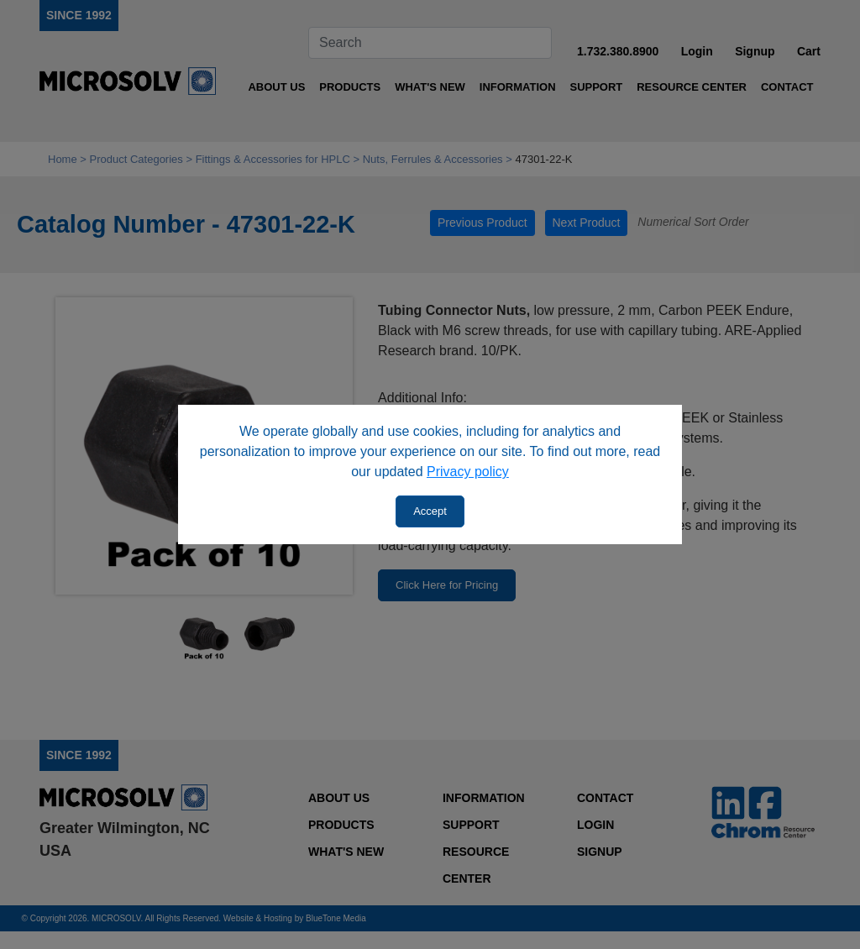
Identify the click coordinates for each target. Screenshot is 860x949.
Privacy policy (468, 471)
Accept (430, 511)
